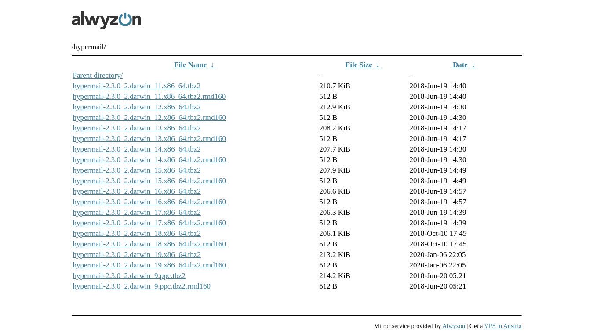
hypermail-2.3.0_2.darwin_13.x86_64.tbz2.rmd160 (149, 138)
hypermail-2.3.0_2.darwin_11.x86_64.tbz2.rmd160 (149, 96)
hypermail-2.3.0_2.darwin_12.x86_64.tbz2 (137, 107)
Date (460, 65)
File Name (190, 65)
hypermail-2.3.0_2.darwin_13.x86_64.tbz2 (137, 128)
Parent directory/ (98, 75)
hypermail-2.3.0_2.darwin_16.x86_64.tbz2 (137, 191)
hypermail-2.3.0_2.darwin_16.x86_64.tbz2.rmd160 (149, 202)
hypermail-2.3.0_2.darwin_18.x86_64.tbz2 (137, 233)
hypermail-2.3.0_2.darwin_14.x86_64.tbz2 (137, 149)
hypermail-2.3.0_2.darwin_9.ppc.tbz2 (129, 275)
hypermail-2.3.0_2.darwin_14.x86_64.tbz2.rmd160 (149, 159)
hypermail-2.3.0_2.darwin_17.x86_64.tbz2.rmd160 (149, 223)
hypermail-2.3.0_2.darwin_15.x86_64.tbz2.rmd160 (149, 181)
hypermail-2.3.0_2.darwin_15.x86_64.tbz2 (137, 170)
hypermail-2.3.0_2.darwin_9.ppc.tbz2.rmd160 (142, 286)
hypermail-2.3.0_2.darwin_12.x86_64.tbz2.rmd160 (149, 117)
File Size (359, 65)
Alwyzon (453, 325)
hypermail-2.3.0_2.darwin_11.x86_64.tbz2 (137, 86)
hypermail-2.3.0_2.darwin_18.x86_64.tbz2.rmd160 (149, 244)
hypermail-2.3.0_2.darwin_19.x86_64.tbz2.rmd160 (149, 265)
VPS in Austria (503, 325)
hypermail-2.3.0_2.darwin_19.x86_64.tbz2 (137, 254)
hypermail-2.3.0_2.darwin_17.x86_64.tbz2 (137, 212)
